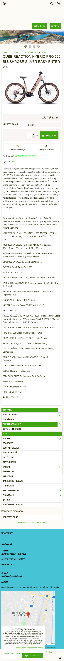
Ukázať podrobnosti (11, 654)
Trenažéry (8, 486)
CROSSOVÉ (8, 443)
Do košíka (49, 135)
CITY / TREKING (12, 429)
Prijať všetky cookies (32, 655)
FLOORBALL (33, 495)
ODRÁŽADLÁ (8, 419)
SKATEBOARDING (33, 490)
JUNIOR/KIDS (32, 415)
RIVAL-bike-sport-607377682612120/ (32, 522)
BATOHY (33, 500)
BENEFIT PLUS (10, 517)
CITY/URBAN (9, 462)
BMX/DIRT (8, 457)
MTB (5, 434)
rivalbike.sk (6, 544)
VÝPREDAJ (8, 476)
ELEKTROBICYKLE (32, 424)
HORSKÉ (32, 438)
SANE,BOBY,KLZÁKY (13, 481)
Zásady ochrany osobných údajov (29, 647)
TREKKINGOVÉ (10, 453)
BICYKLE (33, 410)
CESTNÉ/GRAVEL (11, 448)
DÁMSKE (32, 467)
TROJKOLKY (8, 472)
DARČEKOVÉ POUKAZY (14, 505)
